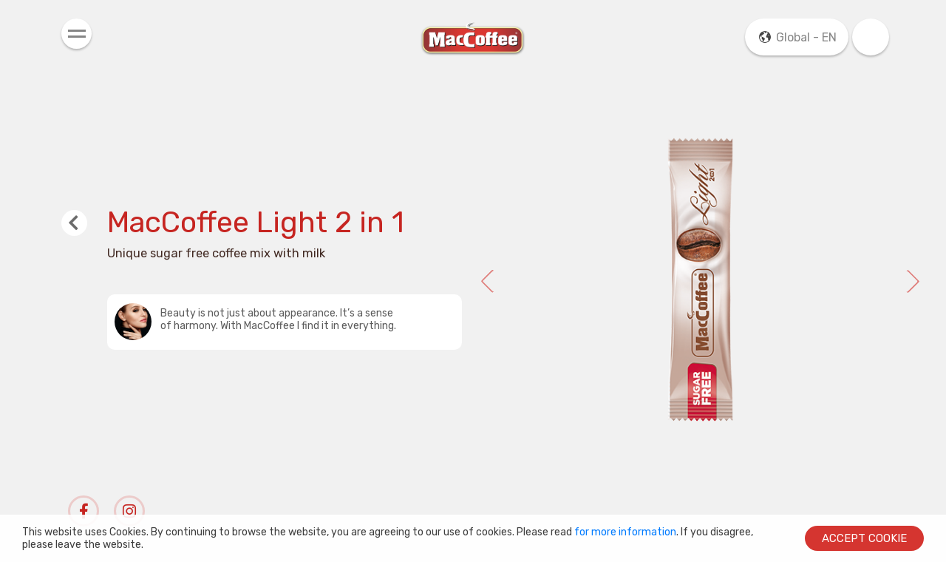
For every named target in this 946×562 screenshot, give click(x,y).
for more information (625, 532)
